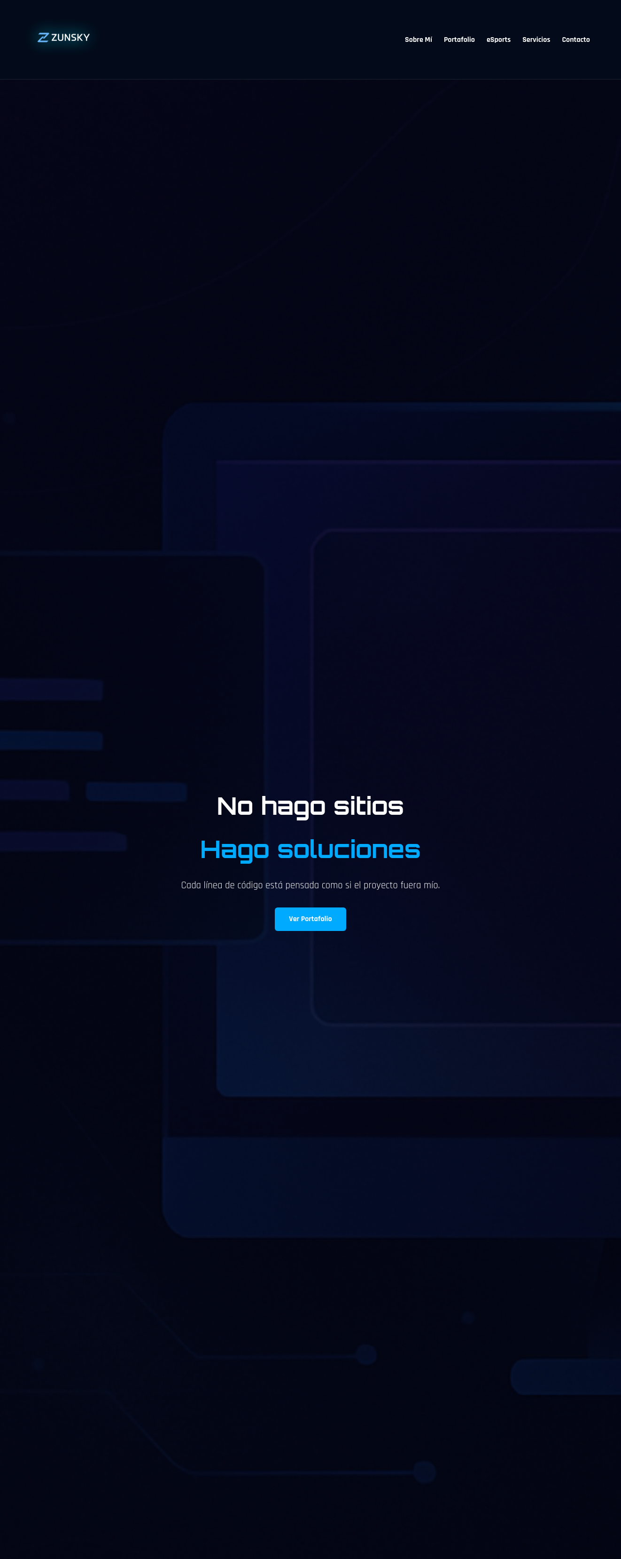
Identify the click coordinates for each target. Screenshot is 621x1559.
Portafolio (459, 40)
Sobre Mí (418, 40)
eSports (499, 40)
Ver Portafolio (310, 919)
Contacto (576, 40)
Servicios (536, 40)
